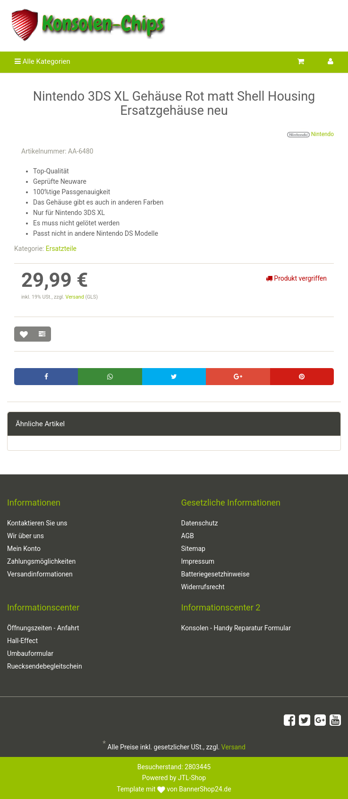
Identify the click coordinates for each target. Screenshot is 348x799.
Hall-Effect (22, 640)
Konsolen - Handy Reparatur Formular (236, 628)
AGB (187, 536)
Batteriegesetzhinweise (215, 574)
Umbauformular (30, 653)
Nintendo (310, 134)
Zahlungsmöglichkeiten (41, 561)
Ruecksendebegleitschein (44, 666)
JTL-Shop (192, 778)
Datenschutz (199, 523)
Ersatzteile (61, 248)
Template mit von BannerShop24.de (174, 789)
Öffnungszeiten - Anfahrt (43, 628)
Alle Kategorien (42, 61)
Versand (75, 297)
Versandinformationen (40, 574)
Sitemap (193, 548)
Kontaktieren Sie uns (37, 523)
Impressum (197, 561)
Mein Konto (24, 548)
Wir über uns (25, 536)
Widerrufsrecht (203, 587)
